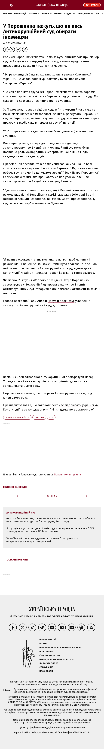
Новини (7, 13)
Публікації (20, 13)
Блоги (99, 13)
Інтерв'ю (47, 13)
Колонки (33, 13)
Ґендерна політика (50, 655)
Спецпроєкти (85, 13)
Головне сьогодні (15, 486)
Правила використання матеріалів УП (60, 647)
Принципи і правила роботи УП (56, 659)
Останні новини (17, 559)
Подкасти (69, 13)
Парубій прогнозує (61, 301)
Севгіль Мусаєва (82, 720)
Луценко (39, 417)
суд (51, 417)
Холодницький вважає (19, 381)
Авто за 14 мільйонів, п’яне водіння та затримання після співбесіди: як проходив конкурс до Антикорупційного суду (51, 520)
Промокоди (46, 671)
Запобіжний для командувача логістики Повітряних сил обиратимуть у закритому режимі (43, 540)
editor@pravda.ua (81, 722)
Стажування (46, 667)
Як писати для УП (48, 663)
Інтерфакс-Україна (17, 83)
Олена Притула (45, 722)
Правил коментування (68, 474)
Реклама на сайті (48, 639)
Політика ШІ (46, 651)
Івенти (57, 13)
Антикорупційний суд (17, 417)
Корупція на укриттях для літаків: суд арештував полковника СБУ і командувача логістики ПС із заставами (50, 530)
